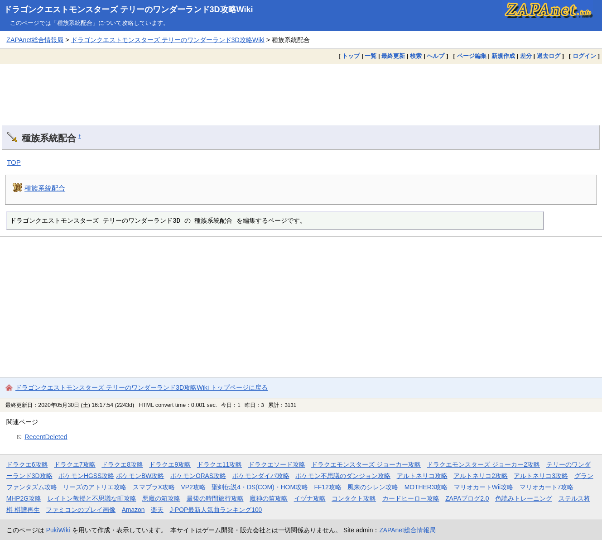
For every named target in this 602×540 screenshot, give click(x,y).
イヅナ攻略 (310, 498)
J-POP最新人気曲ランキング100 (215, 509)
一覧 (370, 56)
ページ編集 (471, 56)
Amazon (133, 509)
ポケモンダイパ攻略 (260, 475)
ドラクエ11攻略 (219, 464)
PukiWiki (58, 530)
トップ (351, 56)
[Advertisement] (301, 87)
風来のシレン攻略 (372, 487)
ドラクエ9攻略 (170, 464)
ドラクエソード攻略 (276, 464)
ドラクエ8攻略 (122, 464)
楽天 (157, 509)
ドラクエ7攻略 (75, 464)
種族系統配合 (44, 188)
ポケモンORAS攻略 (198, 475)
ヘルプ (435, 56)
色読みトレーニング (523, 498)
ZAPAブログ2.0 (467, 498)
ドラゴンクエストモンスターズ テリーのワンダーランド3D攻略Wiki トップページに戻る (141, 387)
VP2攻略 (193, 487)
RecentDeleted (45, 436)
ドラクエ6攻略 (27, 464)
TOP (14, 162)
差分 (526, 56)
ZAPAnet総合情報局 (34, 39)
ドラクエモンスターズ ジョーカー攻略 (366, 464)
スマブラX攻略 (154, 487)
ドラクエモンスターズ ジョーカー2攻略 (483, 464)
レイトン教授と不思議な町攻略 (92, 498)
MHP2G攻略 (23, 498)
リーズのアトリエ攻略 (94, 487)
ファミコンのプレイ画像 (81, 509)
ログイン (584, 56)
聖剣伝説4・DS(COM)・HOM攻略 (260, 487)
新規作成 (503, 56)
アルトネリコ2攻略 (480, 475)
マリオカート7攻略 (547, 487)
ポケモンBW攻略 (140, 475)
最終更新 (393, 56)
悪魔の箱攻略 (161, 498)
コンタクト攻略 (354, 498)
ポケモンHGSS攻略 (86, 475)
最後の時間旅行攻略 (215, 498)
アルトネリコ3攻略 (541, 475)
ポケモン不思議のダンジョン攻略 (342, 475)
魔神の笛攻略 (269, 498)
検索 (416, 56)
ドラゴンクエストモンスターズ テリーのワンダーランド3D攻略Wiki (128, 9)
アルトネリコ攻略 (422, 475)
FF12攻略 (327, 487)
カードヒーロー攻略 (410, 498)
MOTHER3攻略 (426, 487)
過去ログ (548, 56)
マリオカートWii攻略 (483, 487)
